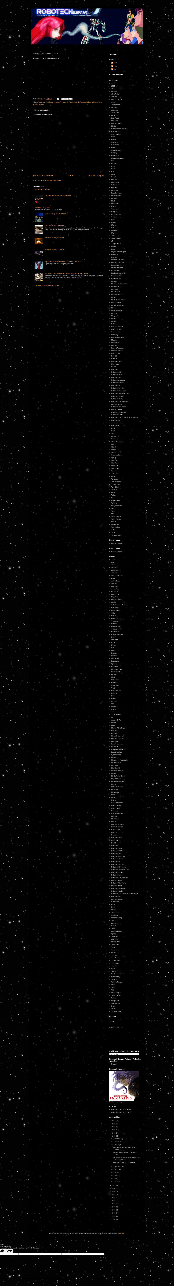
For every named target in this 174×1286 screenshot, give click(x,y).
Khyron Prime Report (118, 252)
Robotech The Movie (42, 207)
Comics (113, 147)
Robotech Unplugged (118, 412)
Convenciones (116, 150)
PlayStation (115, 343)
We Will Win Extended (42, 189)
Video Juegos (116, 516)
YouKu (113, 532)
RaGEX (114, 356)
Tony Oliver (115, 487)
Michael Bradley (117, 310)
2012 (113, 86)
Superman (115, 468)
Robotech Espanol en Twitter (121, 1112)
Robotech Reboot (117, 396)
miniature (114, 313)
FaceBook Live (116, 193)
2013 (114, 1198)
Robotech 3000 (116, 377)
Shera (95, 102)
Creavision (115, 155)
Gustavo (114, 217)
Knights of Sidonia (117, 262)
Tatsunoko (114, 473)
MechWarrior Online (118, 300)
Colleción (114, 142)
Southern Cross (116, 455)
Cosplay (114, 153)
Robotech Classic (86, 102)
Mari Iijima (114, 289)
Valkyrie (114, 503)
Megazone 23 (116, 302)
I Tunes (113, 225)
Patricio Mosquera (117, 337)
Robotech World (117, 415)
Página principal (117, 543)
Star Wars (114, 463)
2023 (114, 1124)
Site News (114, 447)
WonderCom (115, 527)
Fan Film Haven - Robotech (54, 226)
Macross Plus (116, 286)
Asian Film (115, 113)
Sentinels (114, 439)
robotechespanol (117, 423)
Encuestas (115, 182)
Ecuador (114, 177)
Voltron (41, 105)
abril (115, 1178)
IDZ (112, 228)
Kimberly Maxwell (117, 260)
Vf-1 (112, 514)
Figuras (113, 198)
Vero (113, 511)
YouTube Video (116, 535)
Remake (114, 359)
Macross (114, 281)
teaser (113, 476)
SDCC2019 (115, 436)
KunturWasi (115, 265)
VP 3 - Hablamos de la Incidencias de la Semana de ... (126, 1158)
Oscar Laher (115, 332)
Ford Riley (114, 204)
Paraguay (114, 335)
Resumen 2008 (116, 361)
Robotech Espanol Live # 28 (54, 249)
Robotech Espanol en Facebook (122, 1109)
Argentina (114, 110)
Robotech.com (116, 420)
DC (112, 161)
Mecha (113, 297)
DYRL (113, 169)
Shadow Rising (116, 441)
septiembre (118, 1166)
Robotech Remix (117, 399)
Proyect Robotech (117, 348)
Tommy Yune (115, 484)
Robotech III (115, 385)
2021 (114, 1127)
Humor (113, 222)
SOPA (113, 452)
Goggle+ (114, 211)
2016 (114, 1188)
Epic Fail (114, 187)
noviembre (117, 1142)
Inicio (70, 175)
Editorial (114, 179)
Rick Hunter (115, 364)
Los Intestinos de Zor (118, 273)
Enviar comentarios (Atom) (52, 180)
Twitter (113, 495)
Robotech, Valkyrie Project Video (47, 285)
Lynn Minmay (116, 278)
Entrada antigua (96, 175)
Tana (113, 471)
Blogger (122, 1233)
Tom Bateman (116, 482)
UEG (113, 498)
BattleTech (115, 118)
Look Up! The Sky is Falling (54, 238)
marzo (116, 1181)
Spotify (113, 458)
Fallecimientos (116, 196)
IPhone (113, 233)
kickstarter (114, 254)
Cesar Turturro (116, 134)
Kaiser (113, 246)
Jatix (113, 236)
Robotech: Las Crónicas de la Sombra (124, 417)
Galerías (114, 206)
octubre (116, 1145)
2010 (114, 1207)
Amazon (114, 97)
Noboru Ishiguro (117, 329)
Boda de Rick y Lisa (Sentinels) (55, 214)
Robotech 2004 (116, 372)
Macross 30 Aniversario (119, 284)
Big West (114, 121)
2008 (114, 1213)
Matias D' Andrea (117, 294)
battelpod (114, 115)
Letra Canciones (117, 268)
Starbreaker (115, 466)
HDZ (113, 220)
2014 (114, 1194)
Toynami (114, 490)
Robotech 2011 (116, 375)
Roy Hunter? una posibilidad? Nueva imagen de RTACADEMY (66, 273)
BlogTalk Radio (116, 123)
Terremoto (114, 479)
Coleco (113, 139)
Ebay (113, 174)
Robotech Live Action (118, 391)
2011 (114, 1204)
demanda (114, 163)
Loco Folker (115, 270)
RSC (113, 431)
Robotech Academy (118, 380)
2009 (114, 1210)
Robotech (75, 102)
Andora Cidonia (116, 99)
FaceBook (49, 102)
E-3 (112, 171)
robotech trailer (116, 409)
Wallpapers (115, 524)
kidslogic (114, 257)
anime (113, 102)
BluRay (113, 126)
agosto (116, 1169)
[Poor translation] (9, 1251)
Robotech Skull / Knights (119, 401)
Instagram (114, 230)
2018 (114, 1136)
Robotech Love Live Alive (120, 393)
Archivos (114, 107)
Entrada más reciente (43, 175)
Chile (113, 137)
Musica (113, 321)
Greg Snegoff (116, 214)
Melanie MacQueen (118, 305)
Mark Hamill (115, 292)
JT (112, 241)
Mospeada (115, 316)
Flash (113, 201)
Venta (113, 508)
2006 (113, 83)
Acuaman (41, 102)
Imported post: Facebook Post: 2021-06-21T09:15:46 (62, 261)
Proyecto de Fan (66, 102)
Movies (113, 318)
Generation (115, 209)
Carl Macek (115, 131)
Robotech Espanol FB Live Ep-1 (124, 1162)
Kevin (113, 249)
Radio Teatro (115, 353)
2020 (114, 1130)
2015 (114, 1191)
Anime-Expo (115, 105)
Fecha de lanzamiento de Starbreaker (57, 195)
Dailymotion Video (117, 158)
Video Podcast (116, 519)
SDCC (113, 433)
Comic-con (115, 145)
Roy (115, 69)
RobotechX (115, 425)
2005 (114, 1219)
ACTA (113, 89)
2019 (114, 1133)
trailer (113, 492)
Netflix (113, 324)
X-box (113, 530)
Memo (113, 308)
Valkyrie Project (116, 506)
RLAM (113, 367)
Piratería (114, 340)
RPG (113, 428)
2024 (114, 1121)
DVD (113, 166)
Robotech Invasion (117, 388)
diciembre (117, 1139)
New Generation (117, 326)
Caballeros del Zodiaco (119, 129)
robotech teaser (116, 404)
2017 (114, 1185)
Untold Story (115, 500)
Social (113, 450)
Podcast (56, 102)
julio (115, 1172)
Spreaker (114, 460)
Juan (115, 63)
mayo (116, 1175)
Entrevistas (115, 185)
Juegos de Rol (116, 244)
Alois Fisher (115, 94)
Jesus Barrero (116, 238)
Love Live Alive (116, 276)
